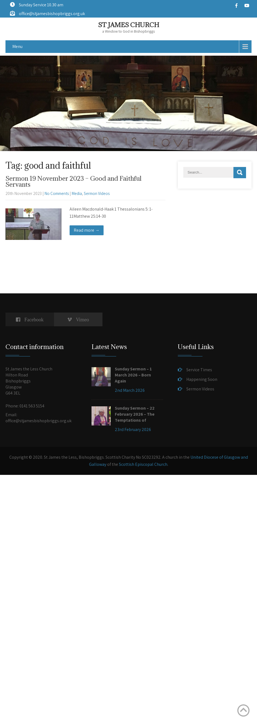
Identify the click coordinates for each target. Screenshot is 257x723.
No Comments (56, 193)
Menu (17, 46)
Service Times (199, 370)
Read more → (86, 230)
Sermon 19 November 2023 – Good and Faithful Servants (73, 181)
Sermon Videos (97, 193)
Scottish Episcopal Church (143, 464)
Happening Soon (201, 379)
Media (77, 193)
